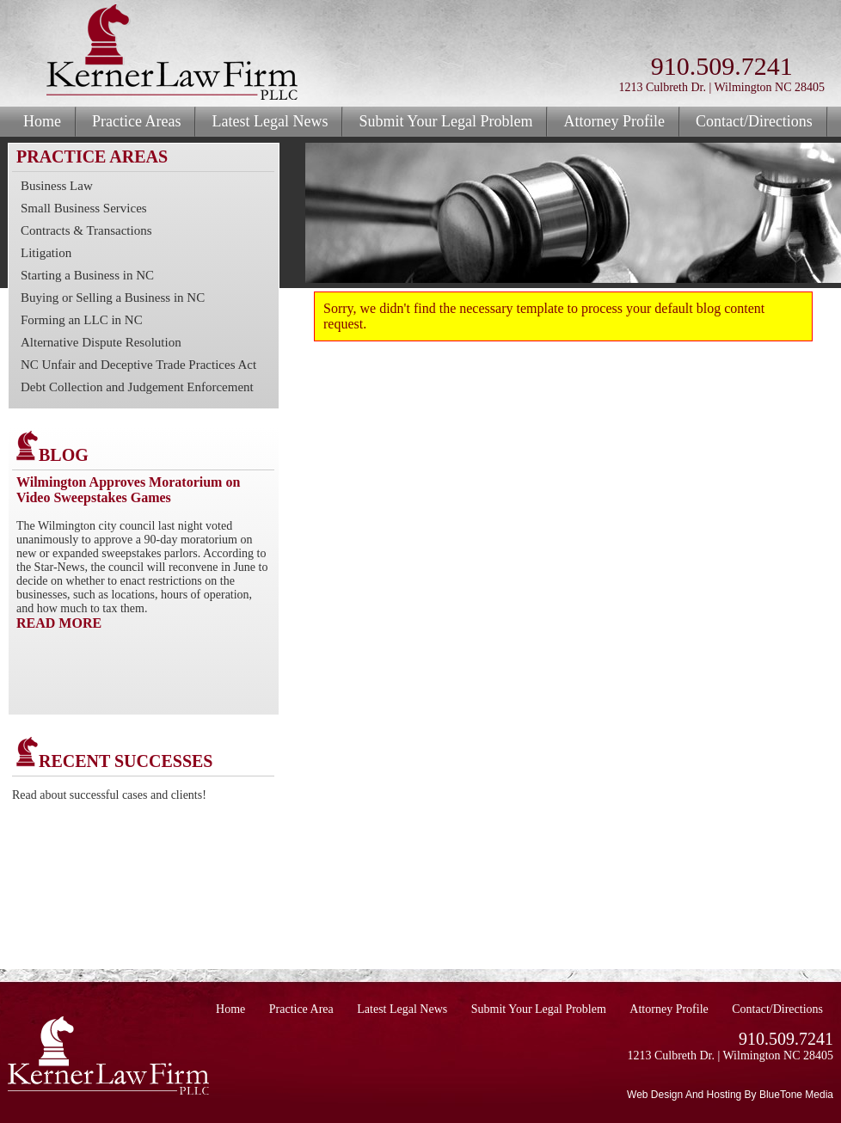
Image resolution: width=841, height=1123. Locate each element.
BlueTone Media (796, 1095)
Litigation (46, 253)
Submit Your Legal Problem (445, 121)
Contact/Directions (754, 121)
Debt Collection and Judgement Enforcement (137, 387)
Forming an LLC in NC (82, 320)
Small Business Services (84, 208)
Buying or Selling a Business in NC (113, 297)
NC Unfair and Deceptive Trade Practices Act (138, 364)
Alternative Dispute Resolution (101, 342)
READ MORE (58, 623)
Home (42, 121)
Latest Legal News (270, 121)
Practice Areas (136, 121)
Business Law (57, 186)
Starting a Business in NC (87, 275)
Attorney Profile (613, 121)
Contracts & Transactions (86, 230)
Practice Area (301, 1009)
